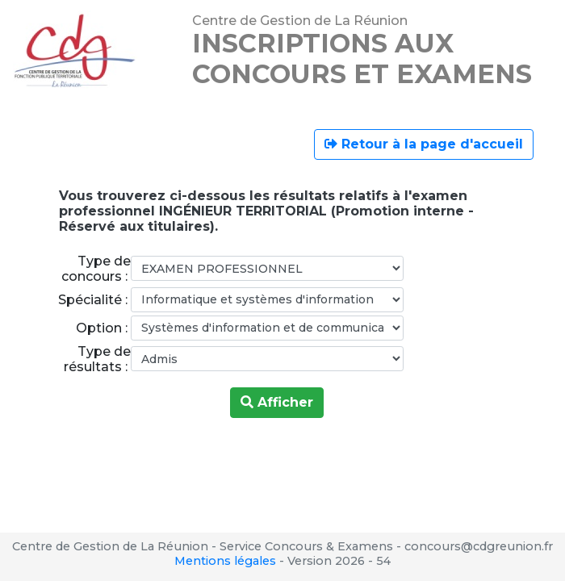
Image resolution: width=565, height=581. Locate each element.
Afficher (277, 402)
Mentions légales (225, 561)
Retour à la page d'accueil (423, 144)
